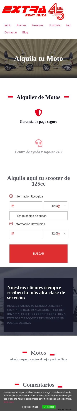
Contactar (10, 32)
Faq (68, 25)
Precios (21, 25)
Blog (25, 32)
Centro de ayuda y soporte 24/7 (38, 152)
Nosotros (54, 25)
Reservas (37, 25)
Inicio (7, 25)
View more (9, 402)
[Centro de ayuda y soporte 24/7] (38, 143)
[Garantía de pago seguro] (38, 112)
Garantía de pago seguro (38, 121)
